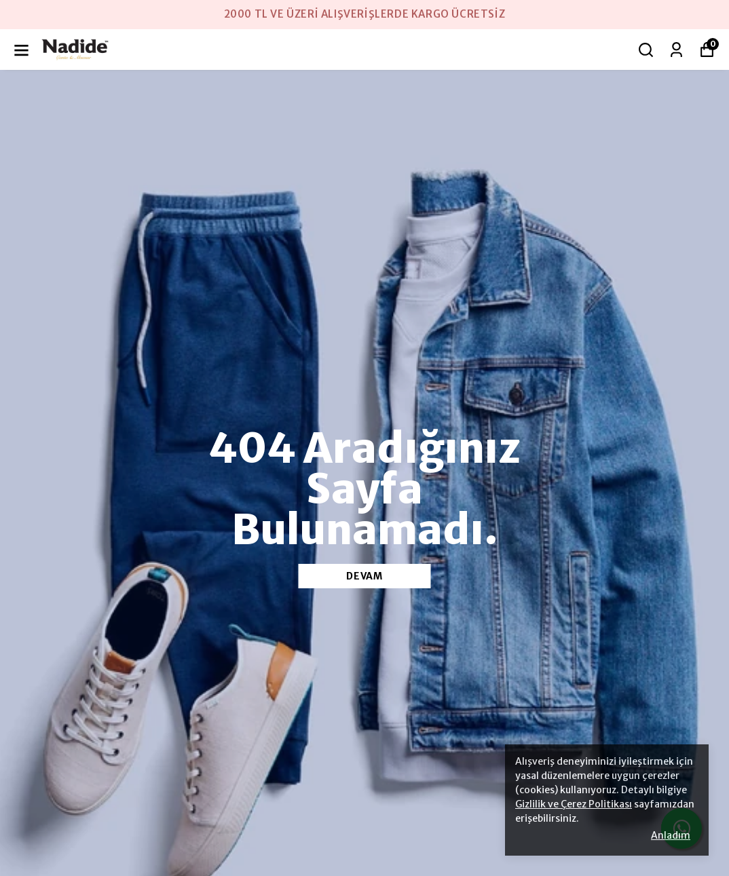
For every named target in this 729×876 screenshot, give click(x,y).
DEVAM (364, 576)
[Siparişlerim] (676, 49)
